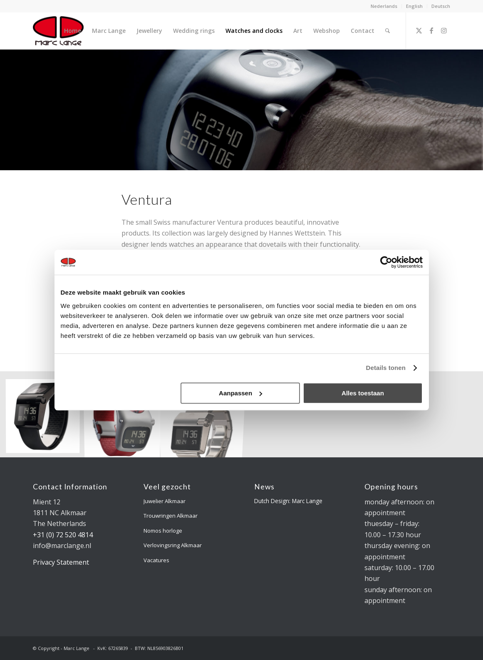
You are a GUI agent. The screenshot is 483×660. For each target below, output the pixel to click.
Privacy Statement (61, 562)
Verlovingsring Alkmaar (173, 545)
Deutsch (440, 6)
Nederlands (384, 6)
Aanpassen (240, 393)
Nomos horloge (163, 530)
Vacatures (156, 560)
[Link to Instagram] (444, 30)
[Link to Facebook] (431, 30)
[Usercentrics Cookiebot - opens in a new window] (386, 262)
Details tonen (386, 367)
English (414, 6)
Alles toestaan (363, 393)
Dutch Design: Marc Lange (288, 501)
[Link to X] (419, 30)
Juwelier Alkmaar (165, 501)
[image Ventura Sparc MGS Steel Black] (46, 417)
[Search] (387, 31)
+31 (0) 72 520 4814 (63, 534)
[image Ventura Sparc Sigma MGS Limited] (125, 417)
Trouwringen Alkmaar (171, 515)
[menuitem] (384, 6)
